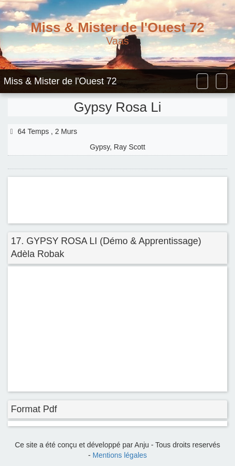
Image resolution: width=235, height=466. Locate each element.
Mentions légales (120, 455)
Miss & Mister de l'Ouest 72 (60, 81)
